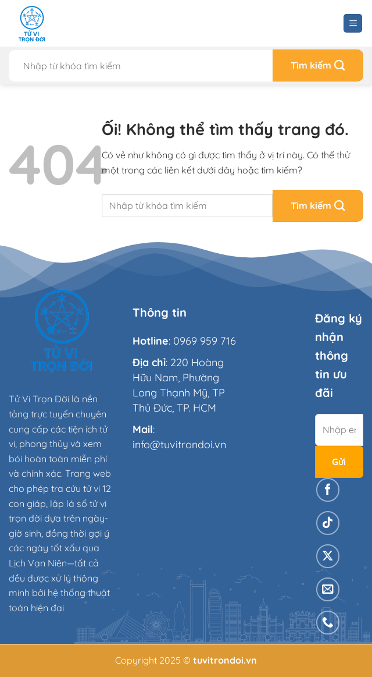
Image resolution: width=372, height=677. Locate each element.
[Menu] (353, 23)
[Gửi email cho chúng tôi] (328, 589)
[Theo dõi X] (328, 556)
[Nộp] (318, 65)
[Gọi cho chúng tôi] (328, 623)
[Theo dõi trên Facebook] (328, 490)
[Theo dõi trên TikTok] (328, 523)
